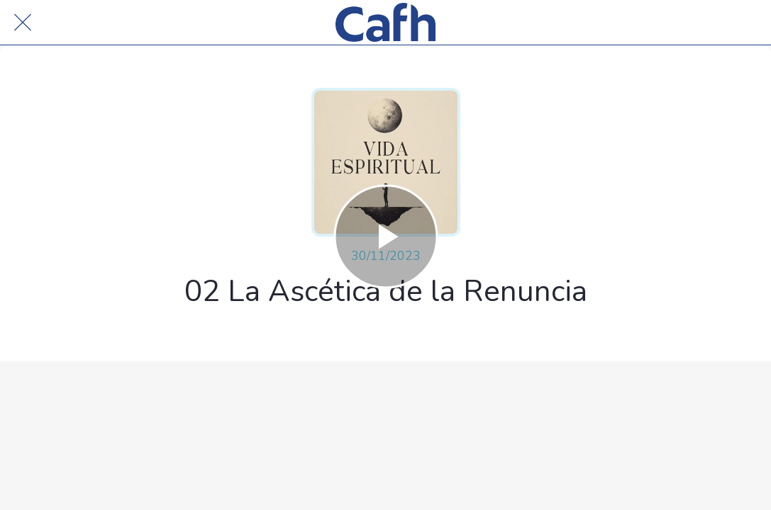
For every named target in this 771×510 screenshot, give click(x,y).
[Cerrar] (22, 22)
